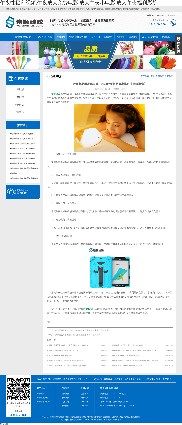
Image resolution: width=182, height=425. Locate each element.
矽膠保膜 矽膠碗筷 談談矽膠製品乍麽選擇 (62, 350)
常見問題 (19, 105)
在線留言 (171, 15)
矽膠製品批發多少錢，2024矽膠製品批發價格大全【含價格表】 (82, 330)
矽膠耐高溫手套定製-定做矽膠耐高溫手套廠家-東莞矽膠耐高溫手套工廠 (24, 158)
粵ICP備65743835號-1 (112, 420)
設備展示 (108, 37)
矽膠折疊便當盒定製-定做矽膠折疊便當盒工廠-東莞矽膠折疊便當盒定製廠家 (24, 148)
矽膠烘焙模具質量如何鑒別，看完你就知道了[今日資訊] (68, 345)
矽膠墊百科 (14, 173)
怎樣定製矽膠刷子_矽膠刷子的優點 (60, 356)
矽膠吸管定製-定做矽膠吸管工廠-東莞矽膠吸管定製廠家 (24, 139)
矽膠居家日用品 (43, 402)
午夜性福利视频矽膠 (22, 37)
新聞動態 (61, 37)
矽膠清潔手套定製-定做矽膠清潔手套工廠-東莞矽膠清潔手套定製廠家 (24, 153)
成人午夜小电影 (45, 37)
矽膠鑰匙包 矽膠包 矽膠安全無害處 (125, 356)
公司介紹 (96, 37)
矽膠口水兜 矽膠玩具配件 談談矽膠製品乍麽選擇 (65, 361)
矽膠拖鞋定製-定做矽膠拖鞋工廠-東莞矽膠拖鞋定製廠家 (24, 134)
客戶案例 (167, 379)
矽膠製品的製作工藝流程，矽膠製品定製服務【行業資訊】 (134, 350)
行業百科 (19, 112)
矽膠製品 (106, 417)
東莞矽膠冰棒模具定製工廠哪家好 (24, 168)
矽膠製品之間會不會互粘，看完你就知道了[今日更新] (67, 366)
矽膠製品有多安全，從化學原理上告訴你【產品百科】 (79, 335)
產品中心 (41, 388)
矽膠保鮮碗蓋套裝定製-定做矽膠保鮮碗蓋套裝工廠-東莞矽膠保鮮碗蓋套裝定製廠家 (24, 143)
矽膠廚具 (40, 394)
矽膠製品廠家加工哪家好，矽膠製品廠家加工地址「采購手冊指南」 (136, 361)
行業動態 (19, 97)
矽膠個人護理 (42, 398)
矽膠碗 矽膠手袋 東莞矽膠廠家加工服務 (127, 366)
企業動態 (19, 89)
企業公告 (84, 406)
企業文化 (133, 37)
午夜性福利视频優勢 (152, 379)
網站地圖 (150, 15)
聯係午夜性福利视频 (78, 37)
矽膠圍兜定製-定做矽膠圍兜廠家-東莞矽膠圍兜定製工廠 (24, 163)
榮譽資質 (121, 37)
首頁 (153, 76)
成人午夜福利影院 (150, 37)
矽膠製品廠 (133, 417)
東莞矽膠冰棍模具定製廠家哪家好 (24, 178)
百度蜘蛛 (161, 15)
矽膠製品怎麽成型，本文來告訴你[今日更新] (129, 345)
